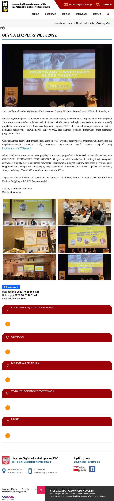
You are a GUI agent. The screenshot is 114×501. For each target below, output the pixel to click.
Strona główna (26, 14)
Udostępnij (11, 287)
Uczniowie (50, 14)
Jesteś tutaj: (60, 23)
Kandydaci (81, 14)
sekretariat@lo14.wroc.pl (78, 4)
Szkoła (35, 14)
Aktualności (79, 23)
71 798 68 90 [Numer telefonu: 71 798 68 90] (39, 469)
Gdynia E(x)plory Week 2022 (29, 35)
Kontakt (97, 14)
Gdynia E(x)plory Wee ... (99, 23)
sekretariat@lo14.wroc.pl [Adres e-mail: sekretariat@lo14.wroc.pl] (45, 472)
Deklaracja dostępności (14, 491)
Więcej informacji (7, 324)
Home (69, 23)
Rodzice (66, 14)
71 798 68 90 (104, 4)
